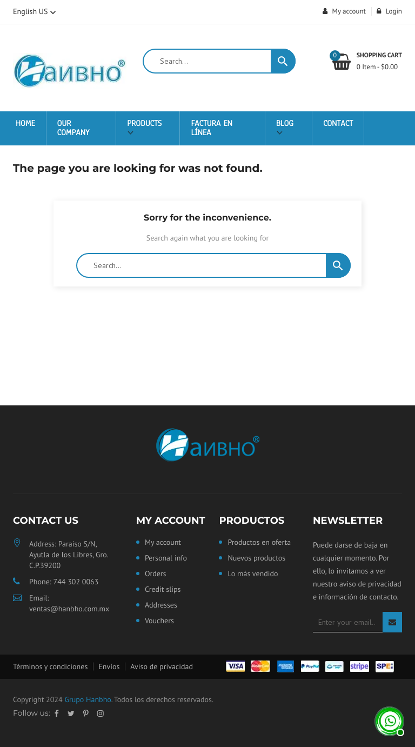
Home (25, 123)
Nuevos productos (256, 558)
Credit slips (163, 589)
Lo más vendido (252, 574)
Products (144, 123)
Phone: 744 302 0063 (63, 581)
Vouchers (159, 621)
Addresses (161, 605)
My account (170, 520)
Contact (338, 123)
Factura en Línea (211, 128)
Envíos (108, 666)
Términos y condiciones (50, 666)
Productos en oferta (259, 542)
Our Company (73, 128)
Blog (284, 123)
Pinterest (86, 713)
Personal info (166, 558)
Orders (155, 574)
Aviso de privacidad (161, 666)
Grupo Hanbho (87, 699)
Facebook (57, 713)
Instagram (100, 713)
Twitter (71, 713)
